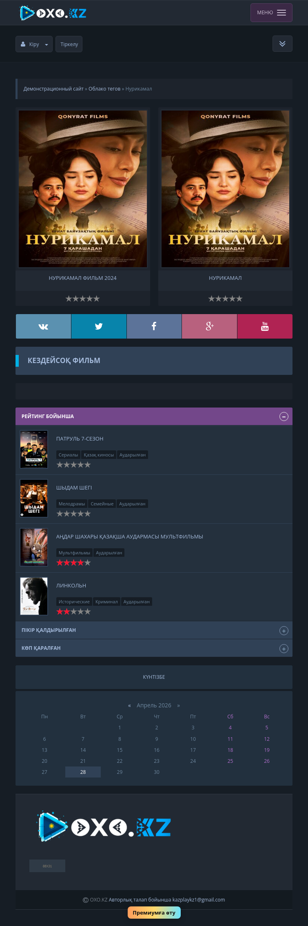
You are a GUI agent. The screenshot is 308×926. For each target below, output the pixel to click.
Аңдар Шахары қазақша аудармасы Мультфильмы (129, 536)
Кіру (35, 44)
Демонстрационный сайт (54, 88)
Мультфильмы (75, 552)
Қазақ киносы (99, 455)
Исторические (74, 601)
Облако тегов (104, 88)
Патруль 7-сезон (80, 438)
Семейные (102, 504)
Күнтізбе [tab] (154, 676)
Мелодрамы (72, 504)
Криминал (106, 601)
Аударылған (133, 455)
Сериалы (68, 455)
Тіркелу (69, 44)
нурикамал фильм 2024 (82, 278)
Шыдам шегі (74, 487)
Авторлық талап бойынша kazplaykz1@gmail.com (167, 899)
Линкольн (71, 585)
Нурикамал (225, 278)
